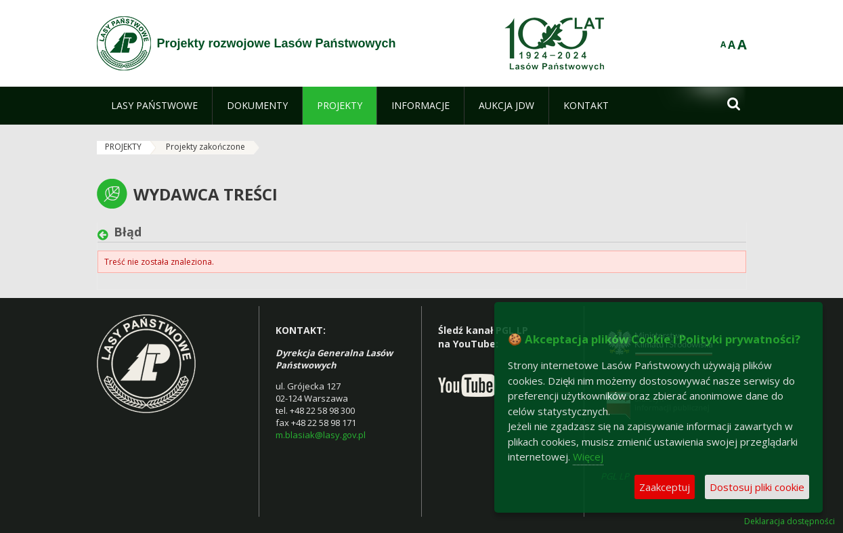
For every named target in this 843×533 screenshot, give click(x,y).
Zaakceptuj (664, 487)
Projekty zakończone (205, 146)
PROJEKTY (123, 146)
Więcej (588, 456)
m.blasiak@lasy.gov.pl (321, 435)
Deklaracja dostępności (789, 521)
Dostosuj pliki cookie (757, 487)
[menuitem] (154, 106)
